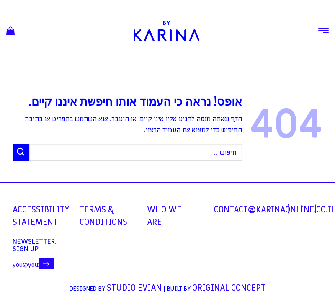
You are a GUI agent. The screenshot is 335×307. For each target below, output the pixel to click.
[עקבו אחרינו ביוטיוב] (315, 209)
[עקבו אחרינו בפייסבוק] (288, 209)
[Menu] (323, 30)
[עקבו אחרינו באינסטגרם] (301, 209)
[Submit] (21, 152)
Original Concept (228, 288)
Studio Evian (134, 288)
